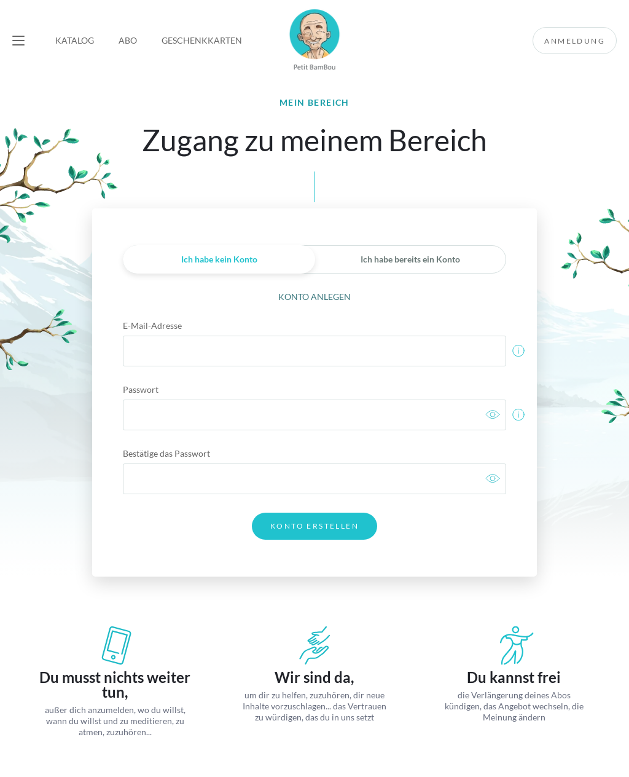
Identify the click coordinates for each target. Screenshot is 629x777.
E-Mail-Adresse (152, 326)
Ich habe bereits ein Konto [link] (410, 259)
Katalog (74, 40)
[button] (18, 40)
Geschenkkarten (202, 40)
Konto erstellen (314, 525)
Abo (128, 40)
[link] (492, 415)
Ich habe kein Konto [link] (219, 259)
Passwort (140, 390)
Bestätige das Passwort (166, 454)
